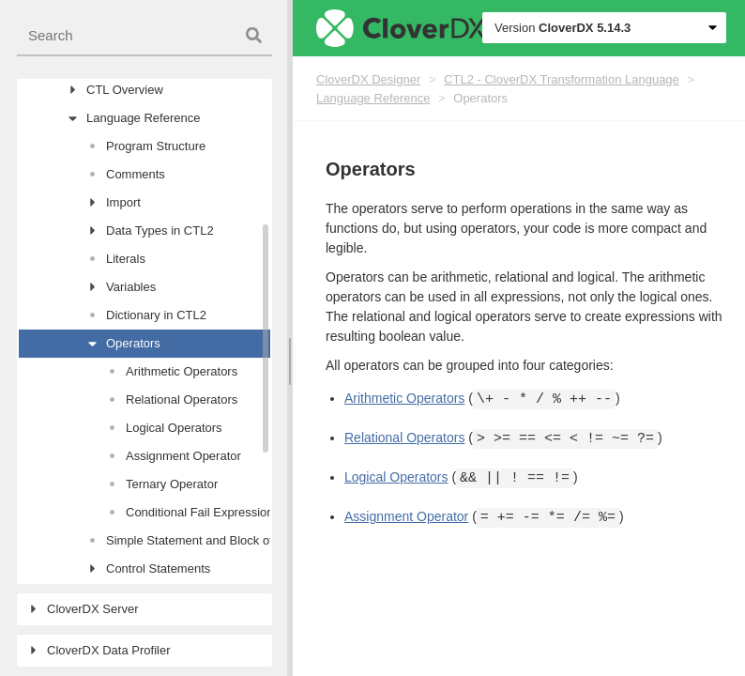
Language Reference (373, 98)
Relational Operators (404, 438)
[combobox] (144, 36)
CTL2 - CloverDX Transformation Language (561, 79)
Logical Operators (396, 477)
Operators (480, 98)
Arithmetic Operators (404, 399)
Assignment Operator (406, 517)
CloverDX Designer (368, 79)
